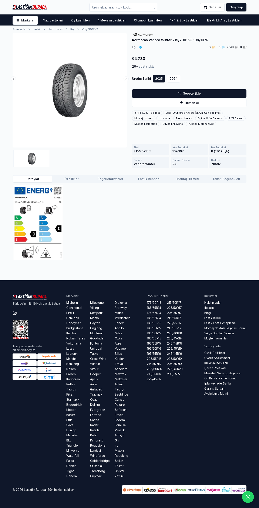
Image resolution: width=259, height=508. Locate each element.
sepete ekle (189, 93)
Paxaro (120, 404)
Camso (119, 399)
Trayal (119, 364)
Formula (120, 425)
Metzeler (121, 379)
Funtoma (96, 343)
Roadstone (97, 445)
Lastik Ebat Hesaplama (220, 323)
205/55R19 (174, 364)
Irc (116, 445)
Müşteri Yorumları (216, 338)
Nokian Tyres (75, 338)
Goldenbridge (100, 461)
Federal (120, 420)
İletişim (209, 307)
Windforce (97, 455)
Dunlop (71, 430)
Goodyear (73, 323)
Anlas (94, 384)
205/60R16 (154, 369)
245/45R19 (174, 353)
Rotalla (95, 430)
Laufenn (72, 353)
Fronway (121, 307)
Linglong (96, 328)
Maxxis (120, 450)
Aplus (94, 379)
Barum (70, 415)
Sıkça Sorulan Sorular (219, 333)
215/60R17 (174, 328)
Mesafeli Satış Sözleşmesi (222, 373)
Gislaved (96, 389)
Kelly (93, 435)
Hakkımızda (212, 302)
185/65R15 (154, 328)
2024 (174, 78)
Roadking (121, 455)
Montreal (96, 333)
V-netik (120, 430)
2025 (159, 78)
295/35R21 (174, 374)
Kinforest (96, 440)
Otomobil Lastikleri (148, 20)
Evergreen (97, 410)
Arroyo (119, 435)
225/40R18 (174, 333)
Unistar (119, 471)
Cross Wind (98, 358)
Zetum (119, 476)
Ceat (93, 399)
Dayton (95, 323)
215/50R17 (174, 302)
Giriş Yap (236, 7)
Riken (70, 394)
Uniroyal (96, 348)
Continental (74, 307)
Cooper (95, 374)
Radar (94, 425)
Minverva (72, 450)
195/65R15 (154, 343)
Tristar (119, 466)
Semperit (96, 313)
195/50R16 (154, 348)
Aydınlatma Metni (216, 393)
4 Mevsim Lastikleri (111, 20)
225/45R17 (154, 379)
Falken (71, 374)
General (71, 476)
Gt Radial (96, 466)
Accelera (121, 369)
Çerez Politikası (215, 368)
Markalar (25, 20)
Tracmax (96, 394)
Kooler (119, 358)
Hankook (72, 318)
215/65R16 (154, 374)
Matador (72, 435)
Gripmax (96, 476)
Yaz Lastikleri (53, 20)
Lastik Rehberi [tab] (148, 179)
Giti (117, 440)
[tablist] (129, 179)
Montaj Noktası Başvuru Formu (225, 328)
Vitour (94, 369)
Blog (207, 313)
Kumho (71, 333)
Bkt (68, 440)
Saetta (94, 420)
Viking (94, 307)
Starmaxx (72, 399)
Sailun (119, 461)
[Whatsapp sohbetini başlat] (248, 497)
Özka (118, 338)
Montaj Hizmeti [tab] (187, 179)
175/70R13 (154, 302)
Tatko (94, 353)
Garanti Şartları (214, 388)
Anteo (119, 384)
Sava (69, 425)
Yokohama (73, 343)
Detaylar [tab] (33, 179)
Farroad (95, 415)
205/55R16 (154, 358)
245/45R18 (174, 343)
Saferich (121, 410)
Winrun (95, 364)
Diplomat (121, 302)
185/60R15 (154, 323)
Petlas (70, 384)
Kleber (71, 410)
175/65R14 (154, 313)
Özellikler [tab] (71, 179)
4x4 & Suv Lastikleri (184, 20)
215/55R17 (174, 318)
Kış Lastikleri (80, 20)
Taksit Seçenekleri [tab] (226, 179)
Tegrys (120, 389)
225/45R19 (174, 348)
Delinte (95, 404)
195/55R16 (154, 353)
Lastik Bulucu (213, 318)
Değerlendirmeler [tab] (110, 179)
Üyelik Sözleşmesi (217, 358)
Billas (118, 353)
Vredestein (122, 318)
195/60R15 (154, 338)
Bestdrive (121, 394)
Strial (69, 420)
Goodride (97, 338)
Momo (94, 318)
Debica (71, 466)
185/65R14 (154, 318)
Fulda (70, 461)
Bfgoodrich (74, 404)
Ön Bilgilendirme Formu (220, 378)
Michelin (72, 302)
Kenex (119, 323)
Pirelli (70, 313)
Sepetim (212, 7)
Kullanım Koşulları (216, 363)
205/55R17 (174, 313)
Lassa (70, 348)
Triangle (72, 445)
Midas (119, 313)
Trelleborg (97, 471)
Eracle (119, 415)
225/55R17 (174, 323)
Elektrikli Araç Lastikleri (224, 20)
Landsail (95, 450)
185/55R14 (154, 307)
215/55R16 (154, 364)
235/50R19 (174, 358)
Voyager (121, 348)
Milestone (97, 302)
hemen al (189, 103)
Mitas (118, 333)
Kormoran (73, 379)
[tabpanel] (129, 222)
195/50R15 (154, 333)
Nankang (72, 364)
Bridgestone (75, 328)
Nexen (71, 369)
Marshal (71, 358)
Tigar (70, 471)
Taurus (71, 389)
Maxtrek (120, 374)
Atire (118, 343)
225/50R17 (174, 307)
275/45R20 (175, 369)
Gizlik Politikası (214, 353)
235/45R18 (174, 338)
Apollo (119, 328)
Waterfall (72, 455)
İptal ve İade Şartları (218, 383)
